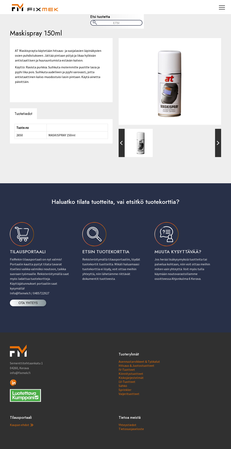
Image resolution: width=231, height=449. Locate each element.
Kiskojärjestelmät (131, 378)
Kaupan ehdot (21, 425)
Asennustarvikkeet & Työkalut (139, 361)
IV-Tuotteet (127, 370)
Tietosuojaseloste (131, 429)
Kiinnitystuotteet (131, 374)
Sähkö (123, 386)
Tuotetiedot (23, 113)
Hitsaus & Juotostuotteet (136, 366)
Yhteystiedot (127, 425)
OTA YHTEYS (28, 303)
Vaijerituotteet (129, 394)
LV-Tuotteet (127, 382)
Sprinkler (125, 390)
